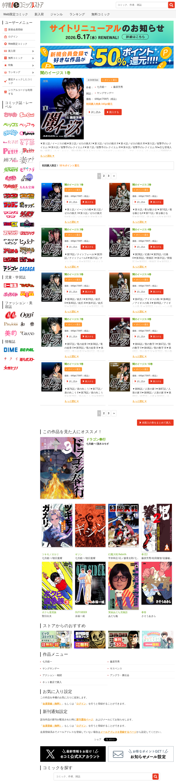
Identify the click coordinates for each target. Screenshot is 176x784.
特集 (79, 767)
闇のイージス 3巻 (73, 211)
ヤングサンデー (105, 75)
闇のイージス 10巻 (142, 346)
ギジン (78, 536)
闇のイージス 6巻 (141, 256)
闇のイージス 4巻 (141, 211)
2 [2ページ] (103, 158)
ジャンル (93, 767)
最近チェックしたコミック (131, 767)
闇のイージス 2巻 (141, 166)
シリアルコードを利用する (20, 74)
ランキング (64, 767)
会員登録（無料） (52, 685)
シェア (97, 721)
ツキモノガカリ (50, 536)
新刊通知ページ (84, 701)
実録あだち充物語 (118, 594)
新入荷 (47, 767)
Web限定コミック (18, 25)
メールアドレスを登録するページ (118, 714)
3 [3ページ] (108, 158)
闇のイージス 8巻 (141, 301)
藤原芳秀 (118, 69)
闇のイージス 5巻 (73, 256)
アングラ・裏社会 (119, 657)
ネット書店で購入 (52, 664)
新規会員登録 (15, 11)
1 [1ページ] (99, 158)
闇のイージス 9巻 (73, 346)
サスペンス (116, 650)
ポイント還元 (110, 62)
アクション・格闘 (52, 657)
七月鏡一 (102, 69)
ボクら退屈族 (49, 594)
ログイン (81, 685)
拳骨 (143, 594)
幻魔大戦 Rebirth (117, 536)
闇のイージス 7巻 (73, 301)
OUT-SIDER (81, 594)
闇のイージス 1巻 (73, 166)
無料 (107, 767)
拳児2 (144, 536)
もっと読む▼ (47, 138)
